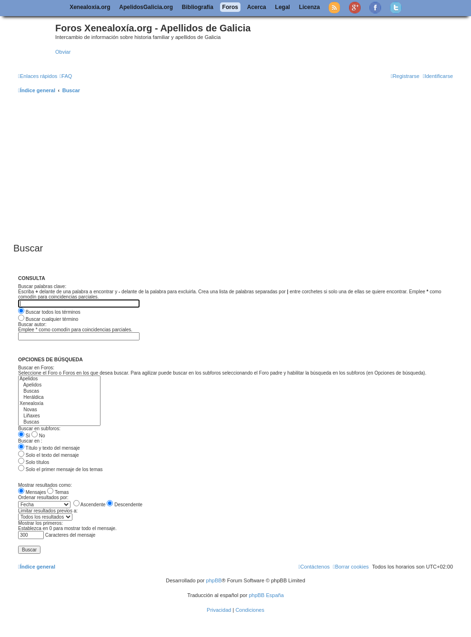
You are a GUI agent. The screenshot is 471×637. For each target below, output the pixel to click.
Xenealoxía (59, 404)
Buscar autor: (32, 324)
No (38, 435)
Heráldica (59, 398)
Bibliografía (197, 7)
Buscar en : (30, 441)
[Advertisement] (242, 168)
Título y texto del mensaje (49, 448)
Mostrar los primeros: (40, 523)
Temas (58, 492)
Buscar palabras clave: (42, 286)
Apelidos (59, 379)
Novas (59, 410)
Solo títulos (33, 462)
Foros (230, 7)
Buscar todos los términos (49, 312)
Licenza (309, 7)
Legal (282, 7)
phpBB (214, 580)
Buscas (59, 391)
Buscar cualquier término (48, 319)
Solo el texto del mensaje (48, 455)
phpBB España (266, 595)
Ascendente (89, 504)
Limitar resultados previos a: (48, 510)
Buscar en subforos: (39, 428)
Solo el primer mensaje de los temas (60, 469)
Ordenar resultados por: (43, 497)
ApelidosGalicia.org (146, 7)
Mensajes (32, 492)
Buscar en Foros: (36, 367)
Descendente (124, 504)
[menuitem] (66, 76)
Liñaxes (59, 416)
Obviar (62, 52)
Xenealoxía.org (90, 7)
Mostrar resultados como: (45, 485)
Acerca (256, 7)
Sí (24, 435)
